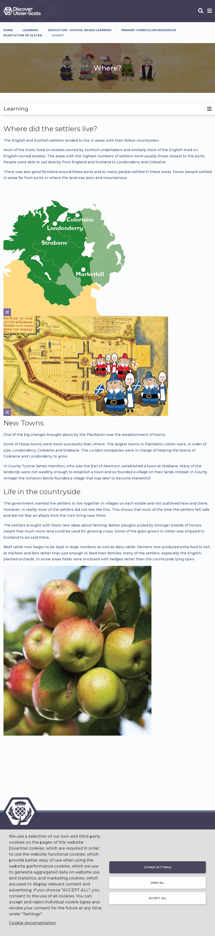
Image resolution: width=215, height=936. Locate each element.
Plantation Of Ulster (22, 35)
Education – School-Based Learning (80, 30)
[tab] (107, 109)
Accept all (157, 898)
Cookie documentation (32, 923)
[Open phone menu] (209, 11)
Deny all (157, 882)
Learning (30, 30)
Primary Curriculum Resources (148, 30)
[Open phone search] (201, 11)
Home (8, 30)
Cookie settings (157, 867)
